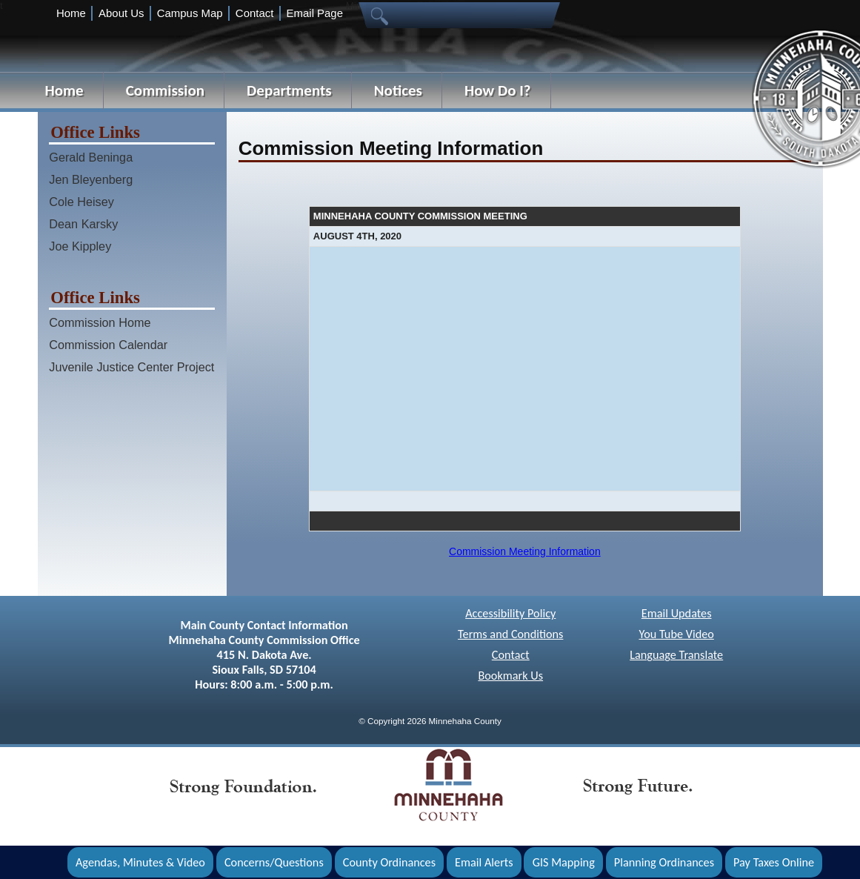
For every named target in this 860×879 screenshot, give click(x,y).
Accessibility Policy (510, 613)
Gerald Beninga (91, 157)
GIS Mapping (564, 862)
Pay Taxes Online (773, 862)
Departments (289, 90)
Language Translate (676, 655)
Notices (398, 90)
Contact (254, 13)
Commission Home (99, 322)
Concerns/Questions (274, 862)
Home (71, 13)
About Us (121, 13)
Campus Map (190, 13)
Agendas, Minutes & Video (140, 862)
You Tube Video (676, 634)
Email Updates (676, 613)
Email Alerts (484, 862)
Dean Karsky (83, 223)
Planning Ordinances (664, 862)
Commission (165, 90)
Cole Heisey (81, 201)
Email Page (315, 13)
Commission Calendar (108, 344)
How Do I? (497, 90)
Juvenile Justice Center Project (131, 367)
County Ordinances (389, 862)
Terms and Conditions (510, 634)
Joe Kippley (80, 246)
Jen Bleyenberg (91, 179)
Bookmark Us (510, 676)
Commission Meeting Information (525, 551)
